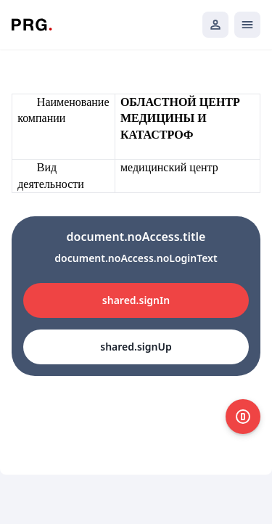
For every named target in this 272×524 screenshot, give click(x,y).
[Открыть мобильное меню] (247, 25)
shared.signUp (135, 346)
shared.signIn (136, 300)
